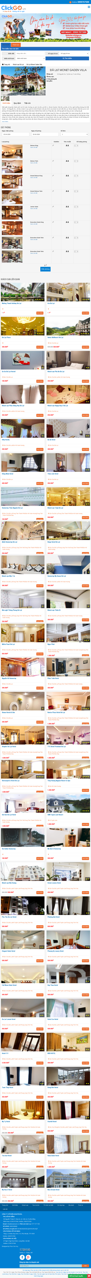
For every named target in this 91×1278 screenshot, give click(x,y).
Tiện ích (27, 103)
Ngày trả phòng (36, 131)
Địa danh (71, 1205)
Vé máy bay (60, 1205)
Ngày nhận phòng (7, 131)
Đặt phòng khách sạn (56, 1270)
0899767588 (11, 1236)
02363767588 (14, 1221)
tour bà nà (79, 1272)
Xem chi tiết (33, 147)
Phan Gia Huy (14, 1246)
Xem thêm (5, 121)
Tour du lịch (5, 44)
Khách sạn (16, 45)
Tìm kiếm (67, 58)
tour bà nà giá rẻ (71, 1272)
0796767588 (12, 1243)
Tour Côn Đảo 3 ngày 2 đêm (29, 1274)
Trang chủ (5, 1205)
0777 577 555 (36, 1224)
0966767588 (27, 1221)
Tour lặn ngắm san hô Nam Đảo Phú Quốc (49, 1274)
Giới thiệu (6, 103)
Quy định (17, 103)
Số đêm (63, 131)
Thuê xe (80, 1205)
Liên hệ (5, 1209)
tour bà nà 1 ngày (61, 1272)
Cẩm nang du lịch (44, 1270)
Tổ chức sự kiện (48, 1205)
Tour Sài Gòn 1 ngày (14, 1274)
